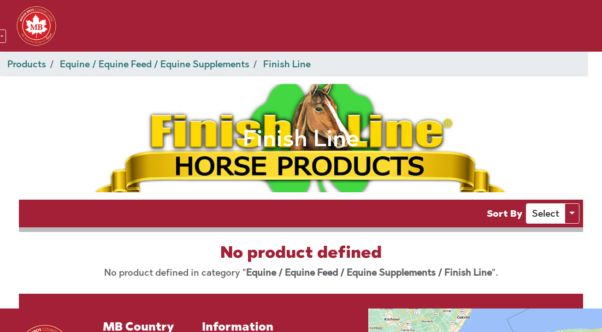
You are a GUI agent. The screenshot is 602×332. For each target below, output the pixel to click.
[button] (545, 213)
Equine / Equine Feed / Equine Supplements (154, 64)
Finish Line (287, 64)
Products (26, 64)
